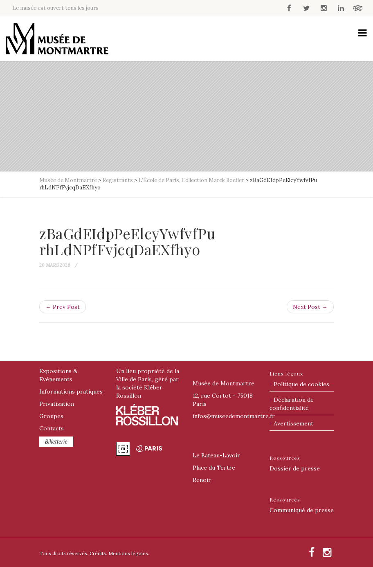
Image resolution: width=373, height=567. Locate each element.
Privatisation (56, 403)
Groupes (51, 416)
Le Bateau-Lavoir (216, 455)
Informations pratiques (71, 391)
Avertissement (293, 423)
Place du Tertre (214, 467)
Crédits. (98, 553)
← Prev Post (62, 306)
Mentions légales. (128, 553)
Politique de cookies (301, 384)
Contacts (51, 428)
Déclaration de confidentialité (292, 404)
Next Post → (310, 306)
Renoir (202, 480)
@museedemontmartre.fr (234, 416)
